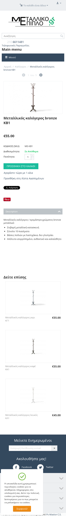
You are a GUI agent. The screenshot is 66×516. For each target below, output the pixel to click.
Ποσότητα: (9, 156)
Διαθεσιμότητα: (12, 151)
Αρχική (7, 66)
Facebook (22, 467)
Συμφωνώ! (22, 508)
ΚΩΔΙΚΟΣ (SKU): (12, 146)
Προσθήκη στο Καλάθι (21, 166)
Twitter (45, 467)
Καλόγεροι (20, 66)
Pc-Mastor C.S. (53, 514)
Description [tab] (33, 211)
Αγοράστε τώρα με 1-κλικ (18, 172)
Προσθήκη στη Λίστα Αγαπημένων (24, 178)
